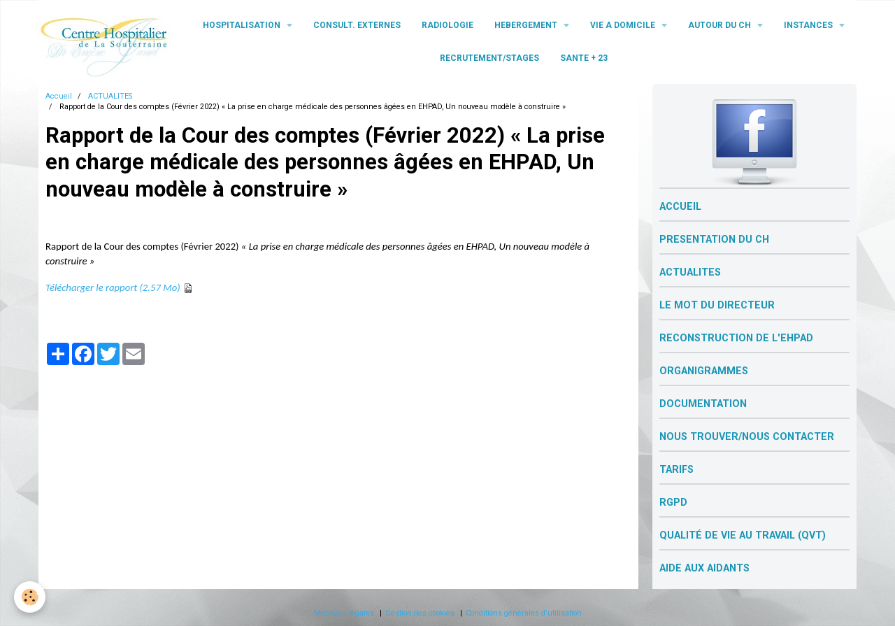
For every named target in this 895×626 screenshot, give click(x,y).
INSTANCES (809, 25)
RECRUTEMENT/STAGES (489, 58)
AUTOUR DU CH (720, 25)
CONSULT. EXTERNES (357, 25)
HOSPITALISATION (242, 25)
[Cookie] (29, 597)
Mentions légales (344, 613)
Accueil (58, 96)
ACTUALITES (110, 96)
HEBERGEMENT (526, 25)
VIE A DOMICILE (623, 25)
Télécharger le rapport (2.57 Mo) (112, 287)
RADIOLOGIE (447, 25)
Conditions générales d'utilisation (524, 613)
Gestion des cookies (419, 613)
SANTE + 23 (584, 58)
